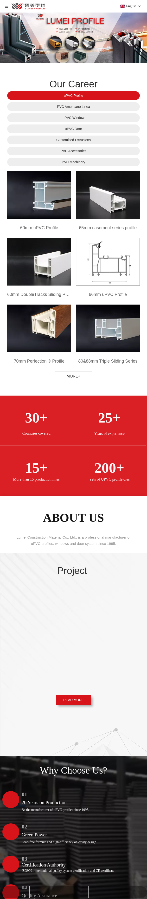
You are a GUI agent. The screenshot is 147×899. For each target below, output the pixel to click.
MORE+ (73, 376)
